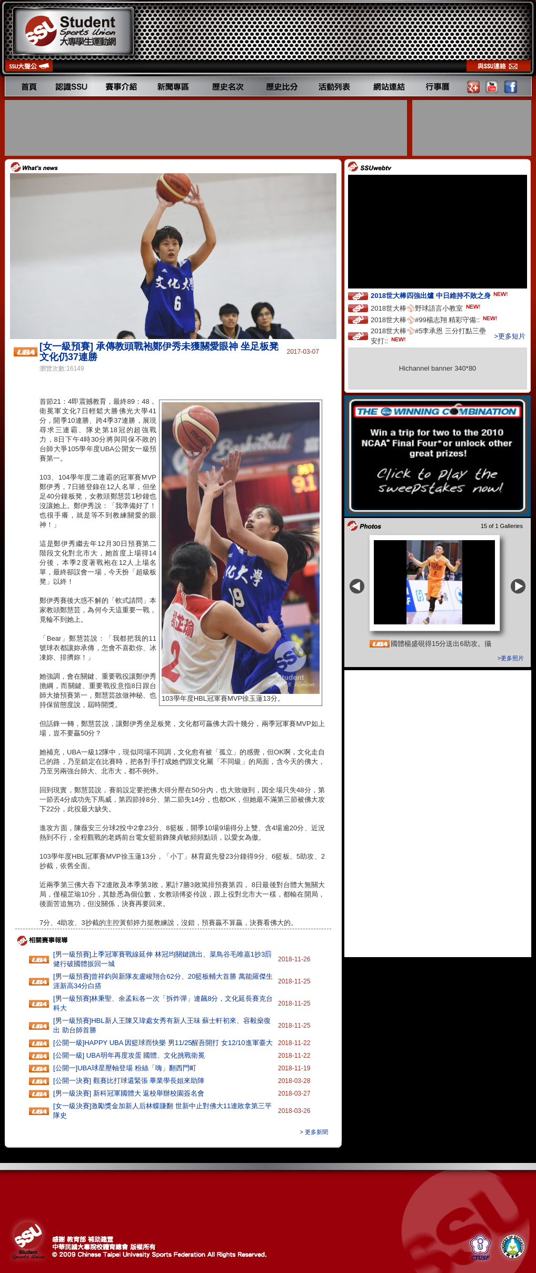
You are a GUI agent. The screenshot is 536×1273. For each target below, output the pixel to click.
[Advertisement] (207, 128)
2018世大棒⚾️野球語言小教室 (426, 307)
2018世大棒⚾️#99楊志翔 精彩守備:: (435, 319)
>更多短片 (509, 336)
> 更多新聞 (314, 1132)
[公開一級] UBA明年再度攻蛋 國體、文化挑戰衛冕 (129, 1055)
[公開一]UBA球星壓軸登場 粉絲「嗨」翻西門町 (124, 1068)
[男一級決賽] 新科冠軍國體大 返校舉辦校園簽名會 (128, 1093)
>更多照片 (511, 658)
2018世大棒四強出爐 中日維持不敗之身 (440, 295)
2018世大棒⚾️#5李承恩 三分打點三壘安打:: (428, 336)
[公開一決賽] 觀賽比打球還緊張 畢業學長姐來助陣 (128, 1081)
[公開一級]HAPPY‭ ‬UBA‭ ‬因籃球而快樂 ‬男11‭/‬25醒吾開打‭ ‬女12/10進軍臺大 (163, 1043)
